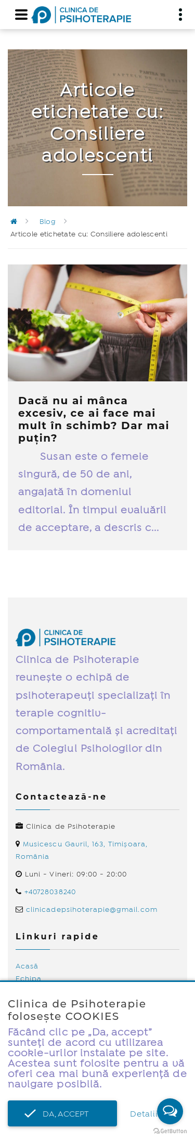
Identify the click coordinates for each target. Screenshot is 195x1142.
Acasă (27, 966)
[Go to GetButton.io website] (170, 1131)
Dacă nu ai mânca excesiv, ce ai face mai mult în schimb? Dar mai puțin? (94, 419)
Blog (48, 222)
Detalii (144, 1114)
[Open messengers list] (170, 1111)
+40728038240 (50, 892)
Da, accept (62, 1114)
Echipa (29, 979)
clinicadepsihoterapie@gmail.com (92, 910)
